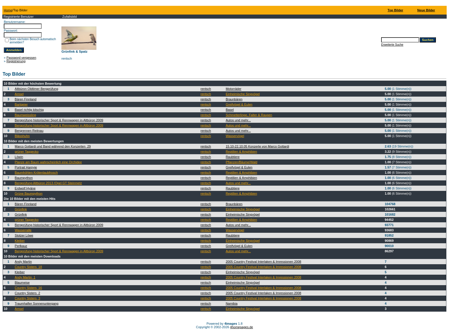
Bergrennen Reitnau (29, 130)
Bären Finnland (26, 99)
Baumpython (24, 178)
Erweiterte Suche (392, 44)
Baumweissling (25, 115)
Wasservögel (235, 136)
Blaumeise (22, 282)
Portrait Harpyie (26, 167)
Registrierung (15, 61)
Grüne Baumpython (29, 193)
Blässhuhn (22, 136)
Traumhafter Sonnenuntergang (37, 303)
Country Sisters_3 (27, 298)
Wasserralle (23, 230)
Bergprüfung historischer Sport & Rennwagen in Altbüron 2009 (59, 120)
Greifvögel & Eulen (239, 104)
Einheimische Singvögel (243, 94)
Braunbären (234, 99)
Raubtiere (233, 157)
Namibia (231, 303)
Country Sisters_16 (28, 288)
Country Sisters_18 (28, 267)
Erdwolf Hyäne (25, 188)
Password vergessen (21, 57)
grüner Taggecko (27, 151)
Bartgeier (21, 104)
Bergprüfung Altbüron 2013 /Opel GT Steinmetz (48, 183)
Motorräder (233, 88)
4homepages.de (241, 327)
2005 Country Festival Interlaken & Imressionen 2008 (263, 261)
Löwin (19, 157)
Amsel (19, 94)
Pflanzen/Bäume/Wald (241, 162)
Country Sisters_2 (27, 293)
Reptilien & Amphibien (241, 151)
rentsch (206, 88)
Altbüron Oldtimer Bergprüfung (36, 88)
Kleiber (20, 240)
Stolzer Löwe (24, 235)
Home (8, 10)
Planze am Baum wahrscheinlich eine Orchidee (48, 162)
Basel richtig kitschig (29, 109)
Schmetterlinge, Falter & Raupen (249, 115)
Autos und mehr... (238, 120)
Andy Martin (23, 261)
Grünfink (21, 209)
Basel (230, 109)
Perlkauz (21, 246)
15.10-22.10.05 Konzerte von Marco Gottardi (257, 146)
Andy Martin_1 (25, 277)
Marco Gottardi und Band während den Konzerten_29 (53, 146)
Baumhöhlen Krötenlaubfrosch (36, 172)
